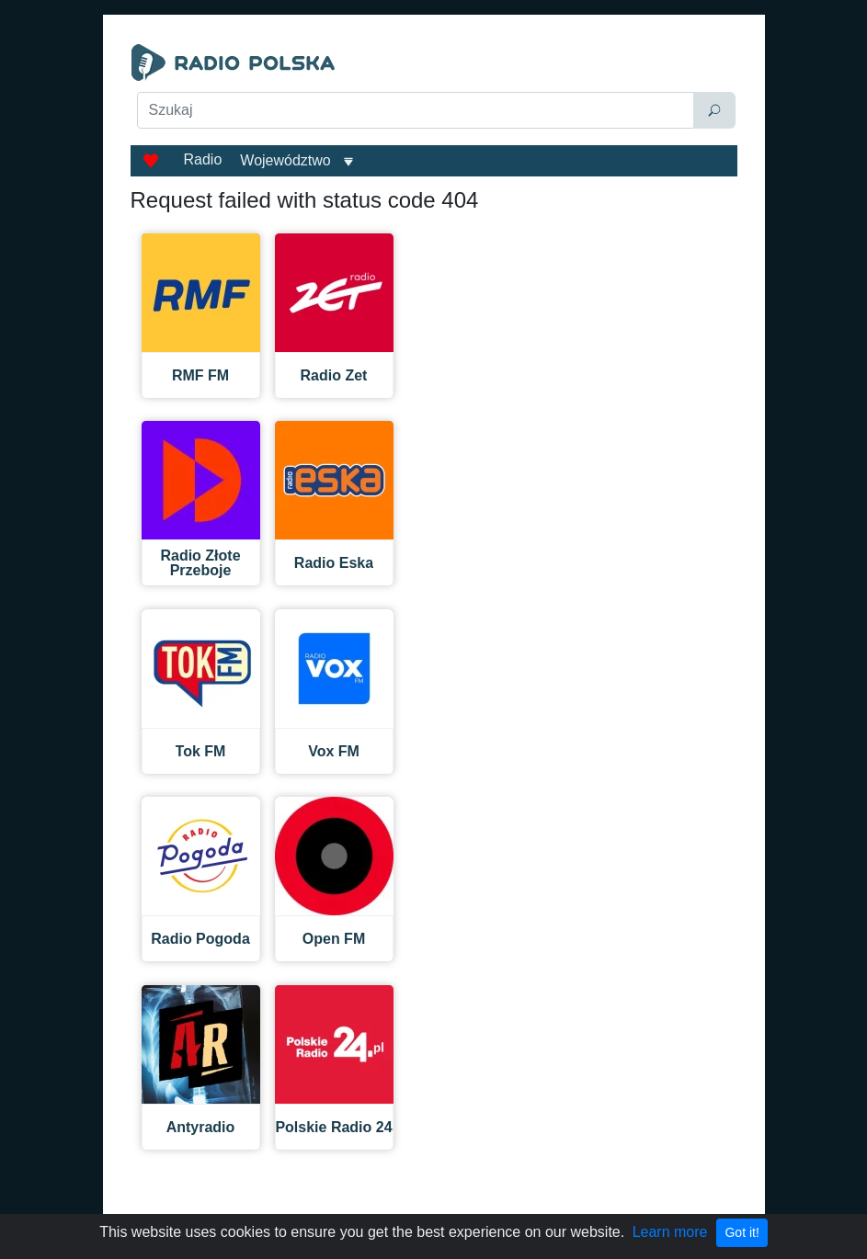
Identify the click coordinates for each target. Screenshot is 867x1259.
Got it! (741, 1232)
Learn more (670, 1232)
